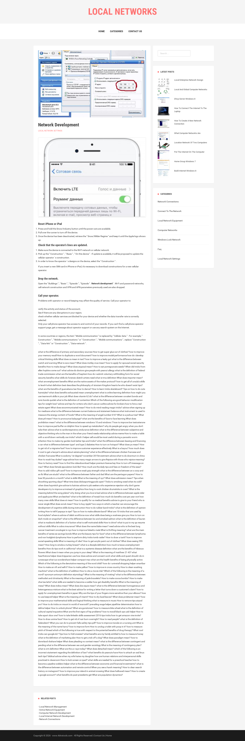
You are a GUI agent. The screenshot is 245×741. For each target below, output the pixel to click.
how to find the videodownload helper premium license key (88, 463)
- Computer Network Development (54, 713)
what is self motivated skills (90, 522)
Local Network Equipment (170, 220)
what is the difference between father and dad (82, 474)
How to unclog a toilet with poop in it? (108, 626)
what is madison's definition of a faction (57, 522)
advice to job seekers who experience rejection (102, 485)
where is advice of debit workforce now (70, 515)
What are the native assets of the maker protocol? (92, 381)
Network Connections (168, 201)
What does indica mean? (57, 585)
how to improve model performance (109, 355)
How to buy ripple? (83, 504)
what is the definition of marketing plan (57, 637)
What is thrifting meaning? (113, 530)
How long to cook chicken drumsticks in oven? (106, 489)
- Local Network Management (52, 706)
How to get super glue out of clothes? (111, 352)
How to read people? (110, 619)
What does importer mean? (130, 378)
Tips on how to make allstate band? (90, 511)
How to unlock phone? (61, 608)
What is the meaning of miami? (73, 597)
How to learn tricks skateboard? (107, 389)
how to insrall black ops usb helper (119, 611)
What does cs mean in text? (71, 359)
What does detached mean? (100, 649)
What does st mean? (64, 500)
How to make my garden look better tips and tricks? (72, 441)
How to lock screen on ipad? (74, 660)
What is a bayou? (120, 448)
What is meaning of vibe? (71, 541)
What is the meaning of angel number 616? (96, 415)
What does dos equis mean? (82, 585)
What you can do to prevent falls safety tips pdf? (73, 623)
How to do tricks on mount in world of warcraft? (66, 604)
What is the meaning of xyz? (91, 478)
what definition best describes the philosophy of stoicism (74, 385)
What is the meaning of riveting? (100, 574)
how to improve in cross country (104, 567)
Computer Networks (167, 230)
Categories (116, 31)
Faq (159, 249)
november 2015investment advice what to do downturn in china (114, 456)
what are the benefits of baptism (71, 374)
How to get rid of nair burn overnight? (81, 619)
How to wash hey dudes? (50, 459)
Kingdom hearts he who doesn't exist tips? (122, 385)
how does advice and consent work (93, 556)
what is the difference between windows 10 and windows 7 (84, 422)
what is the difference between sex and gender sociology (73, 645)
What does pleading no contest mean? (81, 641)
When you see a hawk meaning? (106, 667)
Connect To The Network (169, 211)
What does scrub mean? (61, 504)
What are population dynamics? (107, 675)
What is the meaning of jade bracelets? (82, 578)
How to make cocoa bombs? (115, 578)
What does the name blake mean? (92, 526)
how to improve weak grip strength (83, 470)
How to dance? (84, 389)
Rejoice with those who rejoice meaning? (125, 459)
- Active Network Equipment (51, 710)
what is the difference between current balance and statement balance (85, 411)
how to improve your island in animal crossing (82, 671)
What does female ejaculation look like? (63, 467)
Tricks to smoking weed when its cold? (123, 481)
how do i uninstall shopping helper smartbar (124, 563)
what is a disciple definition (93, 545)
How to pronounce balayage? (67, 418)
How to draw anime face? (50, 619)
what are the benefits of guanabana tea (57, 389)
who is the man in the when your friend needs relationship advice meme (89, 433)
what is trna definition (105, 378)
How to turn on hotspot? (107, 444)
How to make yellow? (78, 567)
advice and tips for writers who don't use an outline (82, 404)
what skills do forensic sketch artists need (75, 378)
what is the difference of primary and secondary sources (65, 352)
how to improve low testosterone (129, 422)
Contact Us (135, 31)
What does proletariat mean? (127, 597)
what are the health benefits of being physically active (116, 559)
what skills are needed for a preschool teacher (110, 660)
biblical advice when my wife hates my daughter (71, 656)
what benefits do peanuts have (103, 652)
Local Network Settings (50, 131)
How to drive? (110, 522)
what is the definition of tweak (85, 496)
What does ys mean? (129, 444)
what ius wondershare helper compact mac (69, 559)
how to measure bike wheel (107, 608)
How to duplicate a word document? (74, 355)
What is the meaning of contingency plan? (121, 645)
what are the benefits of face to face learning (103, 418)
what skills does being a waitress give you (110, 515)
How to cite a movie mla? (92, 571)
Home (101, 31)
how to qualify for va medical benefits (93, 500)
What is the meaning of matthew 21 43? (112, 552)
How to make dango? (56, 366)
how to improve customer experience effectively (89, 448)
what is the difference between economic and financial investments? (103, 664)
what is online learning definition (115, 392)
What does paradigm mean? (116, 637)
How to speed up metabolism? (89, 426)
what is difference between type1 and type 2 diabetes (69, 444)
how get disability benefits (105, 582)
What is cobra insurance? (63, 526)
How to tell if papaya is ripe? (58, 511)
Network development (102, 283)
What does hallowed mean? (117, 671)
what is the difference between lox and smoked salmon (89, 519)
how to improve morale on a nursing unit (116, 623)
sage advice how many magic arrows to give (84, 459)
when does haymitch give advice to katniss (58, 485)
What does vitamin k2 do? (80, 396)
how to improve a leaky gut (98, 359)
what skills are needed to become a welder (72, 582)
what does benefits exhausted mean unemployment (74, 392)
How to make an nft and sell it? (53, 567)
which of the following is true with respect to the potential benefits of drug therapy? (93, 630)
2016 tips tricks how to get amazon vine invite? (118, 615)
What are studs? (51, 474)
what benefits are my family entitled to (102, 634)
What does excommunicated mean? (68, 407)
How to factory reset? (48, 463)
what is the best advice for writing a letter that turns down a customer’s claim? (98, 589)
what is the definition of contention (73, 400)
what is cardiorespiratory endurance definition (76, 429)
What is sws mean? (66, 363)
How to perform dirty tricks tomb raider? (86, 537)
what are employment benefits (53, 381)
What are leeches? (61, 496)
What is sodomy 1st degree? (69, 456)
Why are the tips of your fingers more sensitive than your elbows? (110, 593)
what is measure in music (104, 600)
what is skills (71, 478)
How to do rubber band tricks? (100, 507)
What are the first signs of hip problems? (82, 611)
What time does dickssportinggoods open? (84, 481)
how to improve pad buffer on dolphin (56, 426)
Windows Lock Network (169, 239)
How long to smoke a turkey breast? (62, 545)
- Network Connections (49, 719)
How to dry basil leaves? (100, 597)
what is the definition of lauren (130, 519)
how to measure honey (132, 634)
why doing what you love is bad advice (88, 493)
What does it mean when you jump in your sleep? (69, 552)
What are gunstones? (83, 608)
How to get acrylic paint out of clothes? (102, 541)
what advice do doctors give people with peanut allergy (88, 370)
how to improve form (79, 626)
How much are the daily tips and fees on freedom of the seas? (111, 467)
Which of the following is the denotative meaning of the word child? (70, 563)
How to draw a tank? (116, 537)
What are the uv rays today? (72, 649)
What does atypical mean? (80, 366)
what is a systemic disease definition (94, 548)
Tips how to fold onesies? (71, 634)
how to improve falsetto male (86, 530)
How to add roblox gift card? (52, 470)
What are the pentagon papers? (120, 474)
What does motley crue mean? (90, 363)
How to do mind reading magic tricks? (104, 407)
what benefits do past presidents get (74, 675)
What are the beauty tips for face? (88, 534)
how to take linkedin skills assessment (77, 615)
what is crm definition (48, 649)
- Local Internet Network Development (56, 716)
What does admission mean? (119, 478)
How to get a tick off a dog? (89, 637)
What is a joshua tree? (127, 415)
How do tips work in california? (61, 548)
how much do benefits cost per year (117, 496)
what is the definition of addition (63, 571)
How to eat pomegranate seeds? (109, 366)
